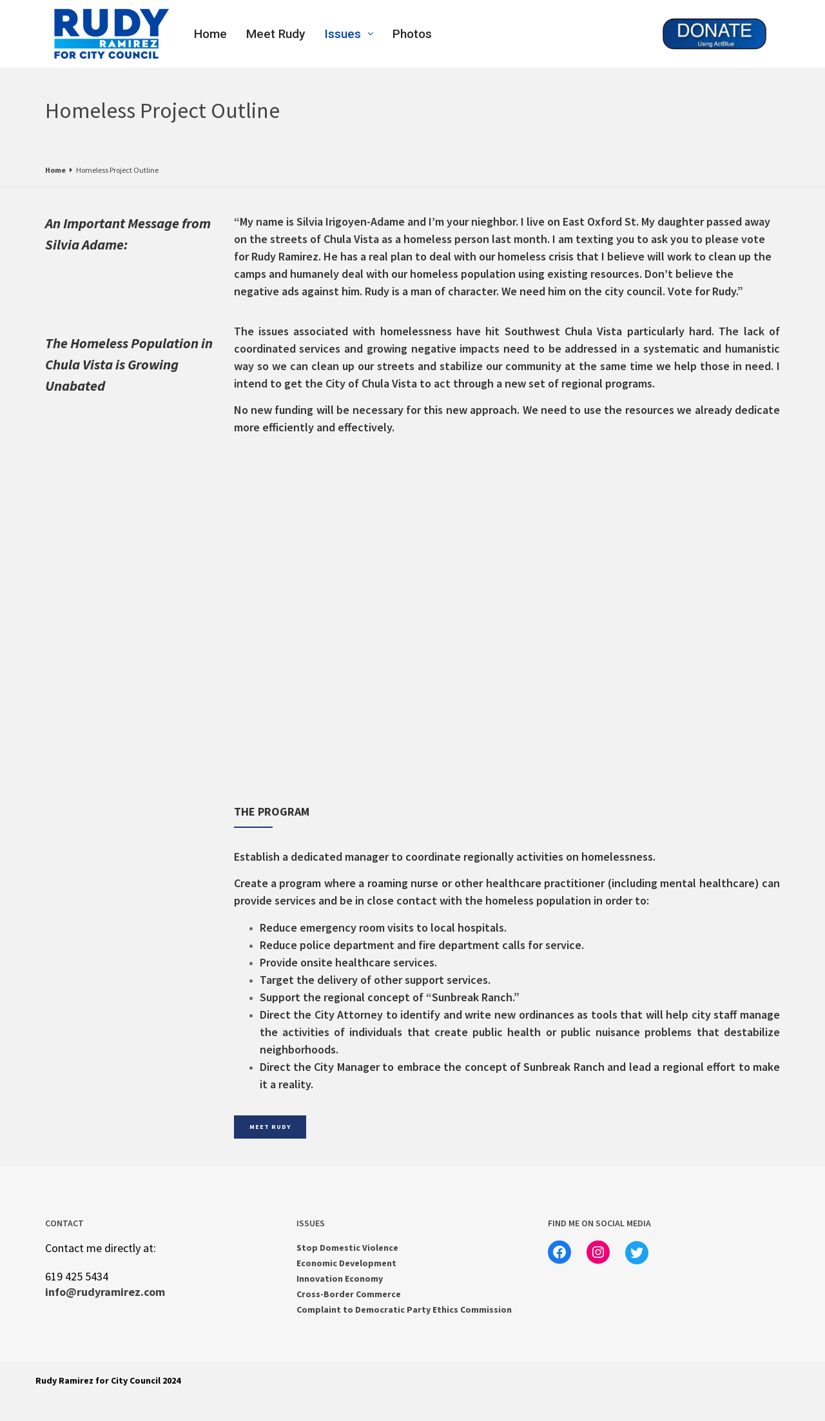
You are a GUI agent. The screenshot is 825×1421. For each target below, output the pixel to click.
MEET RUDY (270, 1126)
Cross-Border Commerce (348, 1294)
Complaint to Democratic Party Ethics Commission (404, 1309)
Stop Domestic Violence (347, 1247)
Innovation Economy (339, 1278)
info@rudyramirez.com (105, 1291)
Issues (348, 33)
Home (210, 33)
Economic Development (346, 1263)
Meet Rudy (275, 33)
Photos (412, 33)
